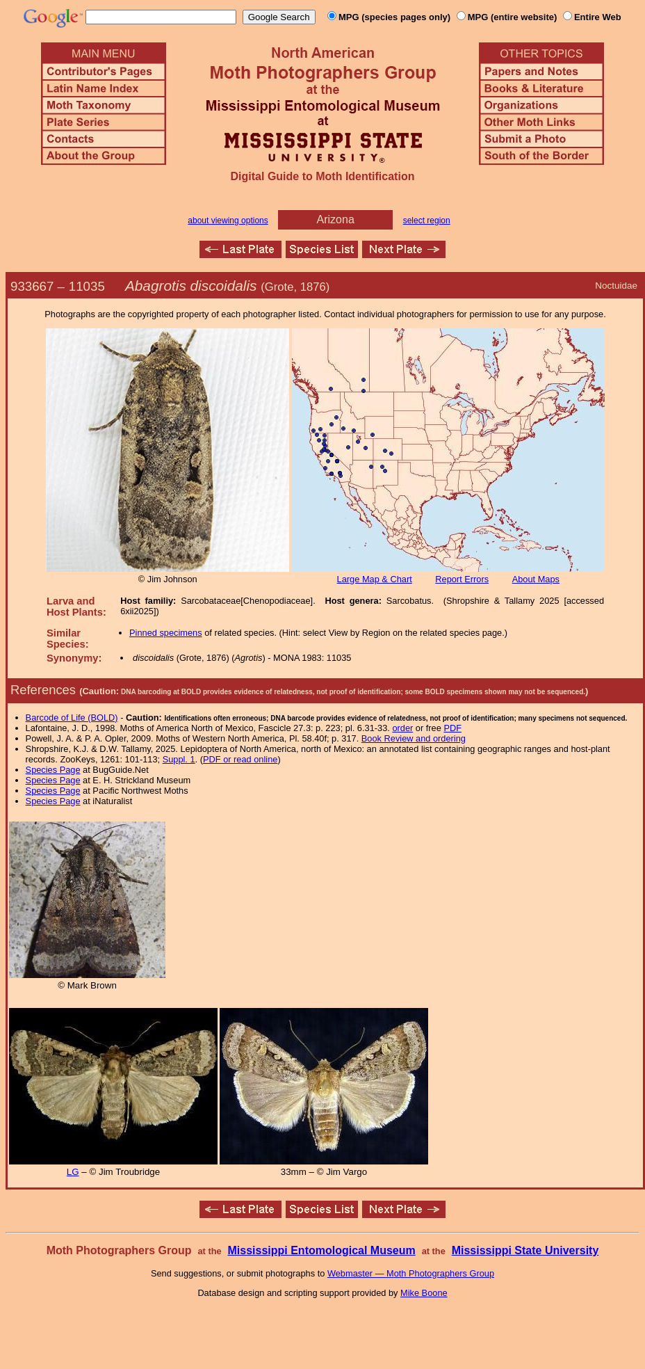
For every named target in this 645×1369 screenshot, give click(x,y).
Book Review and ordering (413, 738)
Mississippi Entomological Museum (321, 1250)
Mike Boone (424, 1293)
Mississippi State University (525, 1250)
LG (73, 1172)
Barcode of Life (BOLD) (72, 717)
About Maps (536, 579)
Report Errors (462, 579)
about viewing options (228, 220)
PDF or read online (240, 759)
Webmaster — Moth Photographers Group (410, 1273)
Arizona (335, 219)
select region (426, 220)
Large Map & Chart (374, 579)
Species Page (53, 769)
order (402, 728)
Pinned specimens (165, 632)
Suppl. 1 (179, 759)
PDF (452, 728)
